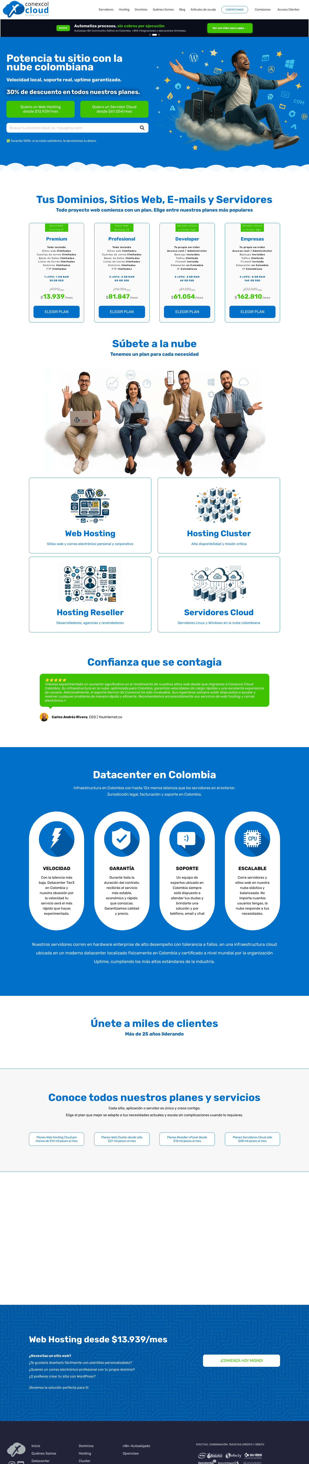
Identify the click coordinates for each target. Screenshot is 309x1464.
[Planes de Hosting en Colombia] (40, 109)
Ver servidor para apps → (229, 28)
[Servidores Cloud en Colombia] (114, 109)
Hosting (85, 1453)
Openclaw (131, 1453)
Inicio (36, 1446)
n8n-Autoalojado (136, 1446)
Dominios (86, 1446)
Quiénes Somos (44, 1453)
